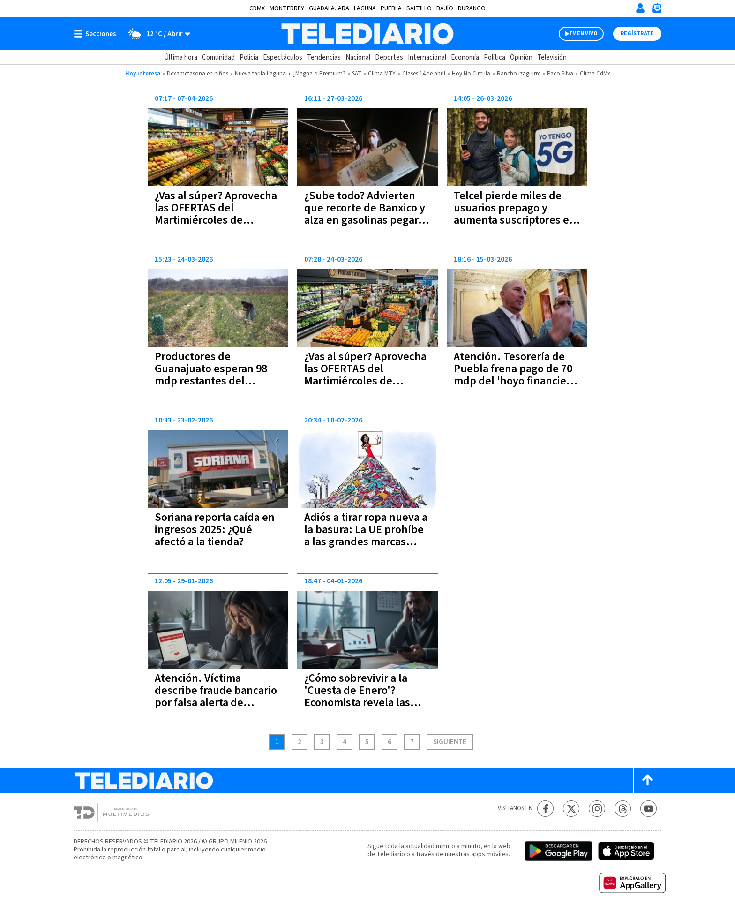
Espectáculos (282, 57)
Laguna (365, 8)
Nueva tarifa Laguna (260, 73)
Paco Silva (560, 73)
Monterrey (287, 8)
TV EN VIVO (583, 34)
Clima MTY (382, 73)
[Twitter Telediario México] (571, 808)
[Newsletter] (656, 10)
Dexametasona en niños (197, 73)
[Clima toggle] (156, 34)
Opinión (521, 57)
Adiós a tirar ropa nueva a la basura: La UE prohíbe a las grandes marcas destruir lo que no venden (366, 541)
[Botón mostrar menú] (97, 33)
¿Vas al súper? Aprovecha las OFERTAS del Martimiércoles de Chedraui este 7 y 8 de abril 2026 (216, 220)
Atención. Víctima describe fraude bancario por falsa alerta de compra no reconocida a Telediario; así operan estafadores (216, 708)
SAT (356, 73)
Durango (472, 8)
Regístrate (637, 34)
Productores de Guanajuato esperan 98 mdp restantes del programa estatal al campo (211, 381)
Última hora (180, 57)
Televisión (552, 57)
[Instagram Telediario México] (597, 808)
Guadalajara (329, 8)
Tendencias (324, 57)
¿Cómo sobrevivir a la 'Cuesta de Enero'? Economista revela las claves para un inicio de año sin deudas (361, 702)
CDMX (257, 8)
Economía (465, 57)
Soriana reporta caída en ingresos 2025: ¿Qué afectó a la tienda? (215, 529)
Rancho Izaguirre (518, 73)
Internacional (427, 57)
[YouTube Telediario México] (648, 808)
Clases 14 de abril (423, 73)
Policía (249, 57)
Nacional (357, 57)
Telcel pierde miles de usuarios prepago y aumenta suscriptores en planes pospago (515, 214)
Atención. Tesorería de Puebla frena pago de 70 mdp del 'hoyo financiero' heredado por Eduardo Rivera (516, 381)
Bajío (444, 8)
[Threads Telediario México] (623, 808)
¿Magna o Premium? (318, 73)
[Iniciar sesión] (640, 8)
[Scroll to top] (647, 780)
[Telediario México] (367, 33)
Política (494, 57)
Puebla (391, 8)
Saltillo (419, 8)
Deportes (389, 57)
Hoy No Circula (471, 73)
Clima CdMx (595, 73)
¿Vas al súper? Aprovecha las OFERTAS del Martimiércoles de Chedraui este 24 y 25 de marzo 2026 (365, 381)
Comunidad (218, 57)
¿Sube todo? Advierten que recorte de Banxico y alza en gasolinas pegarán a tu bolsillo (367, 214)
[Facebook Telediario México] (545, 808)
